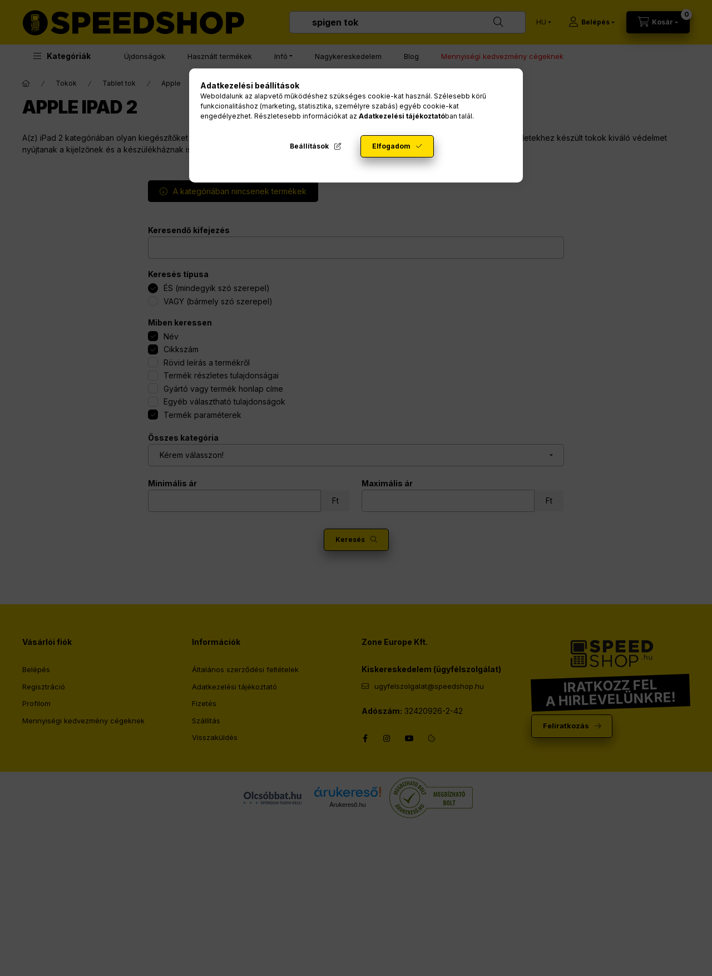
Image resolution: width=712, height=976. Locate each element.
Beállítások (309, 146)
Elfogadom (391, 146)
